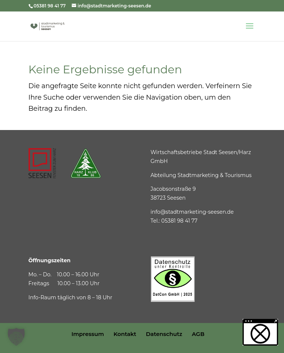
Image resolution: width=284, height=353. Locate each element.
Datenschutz (164, 333)
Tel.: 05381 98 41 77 (174, 220)
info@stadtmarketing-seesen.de (192, 212)
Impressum (87, 333)
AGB (198, 333)
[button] (16, 336)
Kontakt (125, 333)
